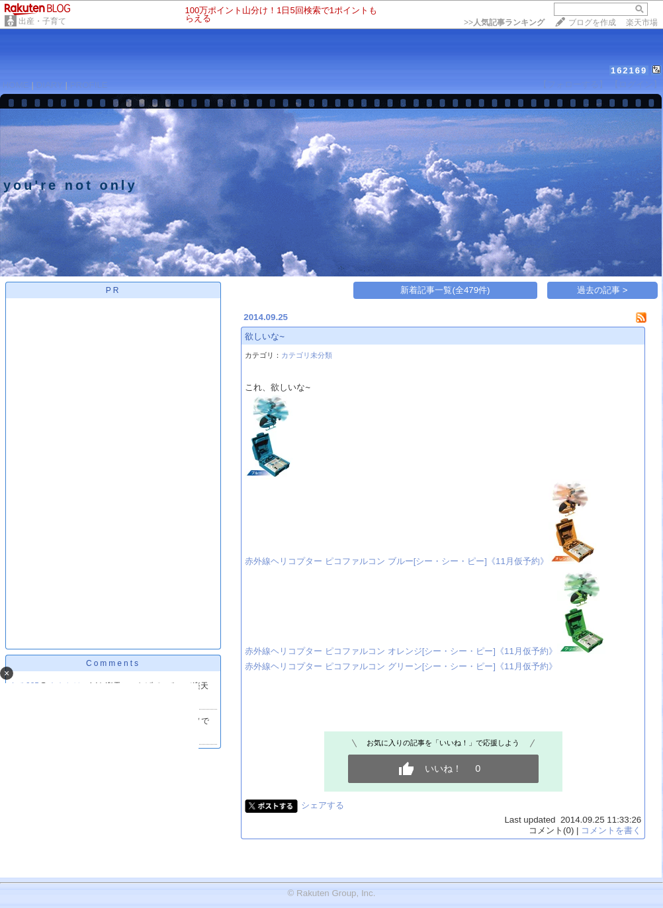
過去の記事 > (602, 290)
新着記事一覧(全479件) (445, 290)
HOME (16, 85)
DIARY (49, 85)
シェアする (322, 805)
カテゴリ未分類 (306, 355)
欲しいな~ (265, 336)
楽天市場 (642, 22)
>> (504, 22)
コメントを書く (611, 830)
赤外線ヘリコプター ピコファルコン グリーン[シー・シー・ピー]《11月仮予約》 (401, 666)
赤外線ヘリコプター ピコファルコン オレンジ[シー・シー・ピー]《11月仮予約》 (401, 651)
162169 (629, 70)
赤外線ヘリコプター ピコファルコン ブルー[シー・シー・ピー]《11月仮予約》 (397, 561)
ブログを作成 (592, 22)
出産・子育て (42, 21)
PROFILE (89, 85)
